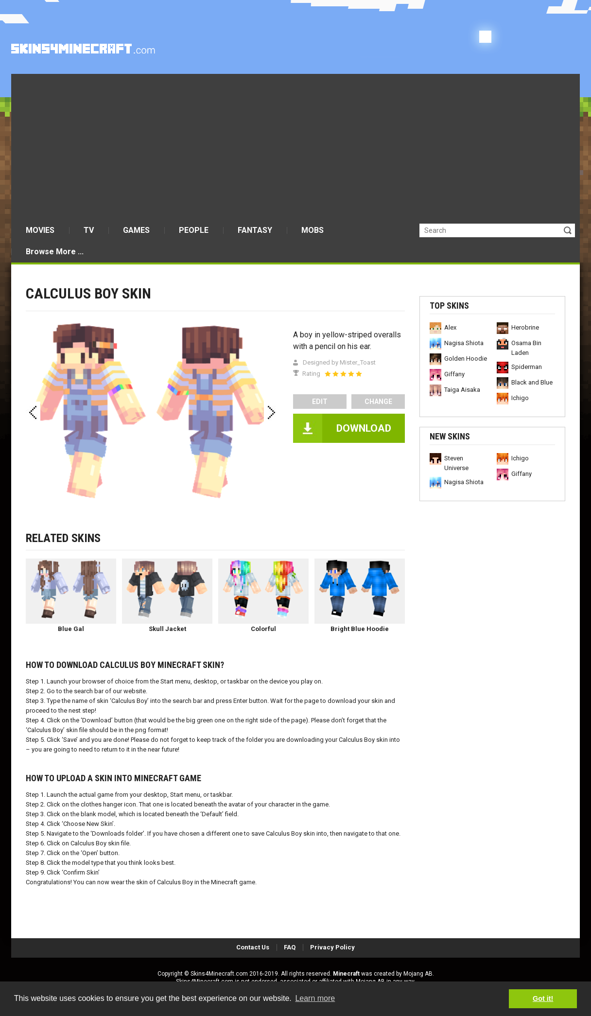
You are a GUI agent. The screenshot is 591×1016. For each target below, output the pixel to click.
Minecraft (346, 973)
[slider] (343, 374)
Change (378, 401)
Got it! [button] (543, 998)
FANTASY (255, 230)
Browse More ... (55, 251)
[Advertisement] (295, 147)
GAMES (136, 230)
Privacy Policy (332, 947)
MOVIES (40, 230)
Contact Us (252, 947)
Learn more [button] (315, 998)
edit (320, 401)
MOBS (312, 230)
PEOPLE (194, 230)
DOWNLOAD (363, 428)
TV (89, 230)
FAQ (290, 947)
